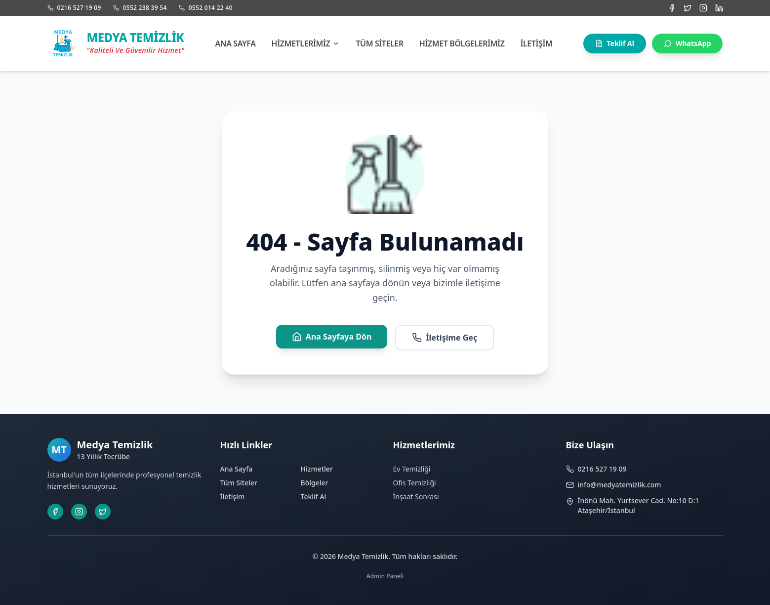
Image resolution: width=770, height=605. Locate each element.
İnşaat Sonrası (416, 496)
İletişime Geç (444, 337)
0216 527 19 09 (74, 8)
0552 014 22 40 (206, 8)
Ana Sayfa (235, 43)
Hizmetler (317, 469)
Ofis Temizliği (414, 482)
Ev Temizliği (412, 469)
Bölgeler (314, 482)
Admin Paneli (385, 576)
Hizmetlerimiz (306, 43)
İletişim (536, 43)
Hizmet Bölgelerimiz (462, 43)
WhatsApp (687, 43)
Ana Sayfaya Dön (332, 336)
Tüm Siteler (379, 43)
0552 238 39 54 (140, 8)
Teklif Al (614, 43)
